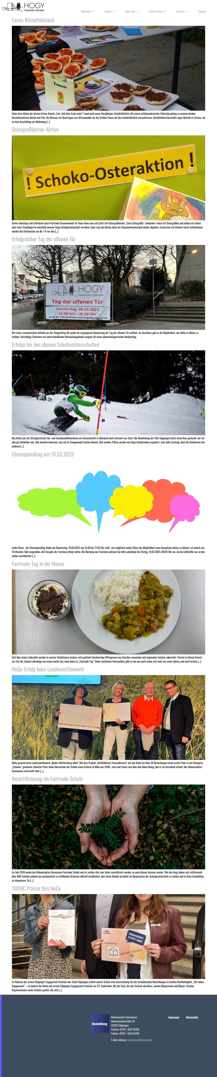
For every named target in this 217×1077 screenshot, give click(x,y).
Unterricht (132, 11)
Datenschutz (192, 1017)
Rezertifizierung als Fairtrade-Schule (47, 778)
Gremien (182, 11)
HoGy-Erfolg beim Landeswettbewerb (48, 669)
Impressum (173, 1017)
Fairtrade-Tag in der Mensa (38, 564)
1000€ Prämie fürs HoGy (36, 888)
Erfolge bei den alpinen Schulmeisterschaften (55, 344)
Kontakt (202, 11)
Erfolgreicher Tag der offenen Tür (44, 239)
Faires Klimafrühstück (33, 20)
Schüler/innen (157, 11)
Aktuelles (88, 11)
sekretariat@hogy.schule (139, 1040)
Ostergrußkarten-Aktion (35, 129)
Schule (109, 11)
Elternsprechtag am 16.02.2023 (43, 454)
